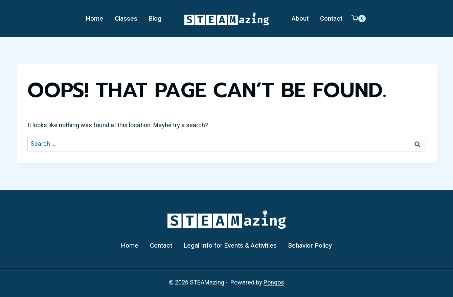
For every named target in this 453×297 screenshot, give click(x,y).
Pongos (274, 282)
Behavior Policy (310, 245)
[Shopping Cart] (359, 18)
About (300, 18)
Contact (331, 18)
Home (94, 18)
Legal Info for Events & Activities (230, 245)
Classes (126, 18)
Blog (155, 18)
